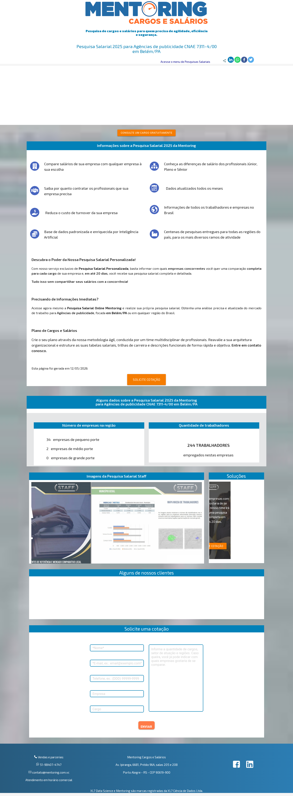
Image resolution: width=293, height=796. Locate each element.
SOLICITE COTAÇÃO (146, 379)
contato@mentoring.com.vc (50, 772)
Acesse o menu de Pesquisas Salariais (185, 61)
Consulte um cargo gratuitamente (146, 132)
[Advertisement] (146, 94)
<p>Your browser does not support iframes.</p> (146, 598)
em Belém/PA (116, 313)
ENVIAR (146, 727)
